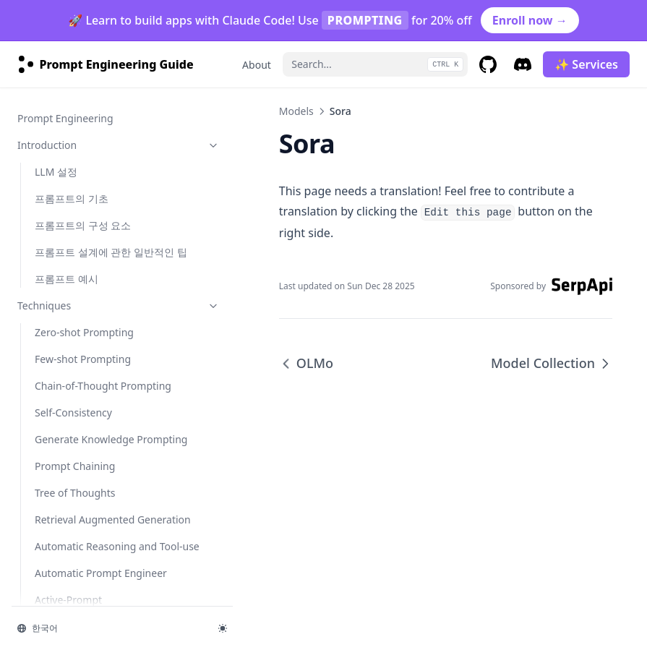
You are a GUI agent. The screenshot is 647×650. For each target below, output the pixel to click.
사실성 (50, 597)
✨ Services (586, 64)
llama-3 (52, 464)
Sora (45, 303)
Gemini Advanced (76, 143)
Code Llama (62, 250)
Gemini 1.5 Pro (70, 169)
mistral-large (65, 490)
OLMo (49, 276)
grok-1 (50, 410)
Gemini (52, 116)
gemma (53, 383)
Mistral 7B (58, 89)
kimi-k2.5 (56, 437)
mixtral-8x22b (67, 517)
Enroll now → (529, 20)
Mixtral (51, 223)
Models (237, 111)
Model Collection (74, 330)
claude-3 (55, 357)
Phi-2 (47, 196)
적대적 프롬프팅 (71, 571)
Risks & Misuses (88, 544)
